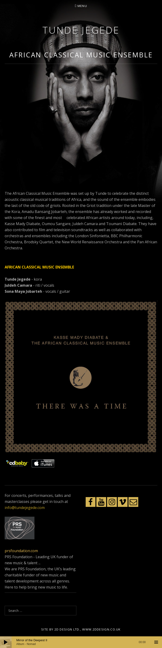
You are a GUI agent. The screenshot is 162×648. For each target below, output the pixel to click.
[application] (81, 642)
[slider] (81, 642)
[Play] (6, 642)
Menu (82, 6)
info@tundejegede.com (25, 507)
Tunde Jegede (81, 29)
